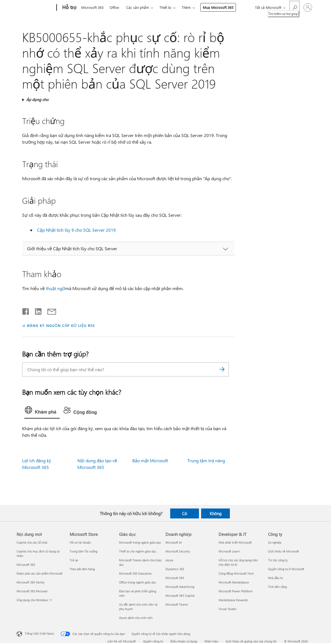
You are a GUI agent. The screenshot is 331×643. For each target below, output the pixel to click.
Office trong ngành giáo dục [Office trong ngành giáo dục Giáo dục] (137, 582)
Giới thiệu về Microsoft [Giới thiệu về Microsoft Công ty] (283, 551)
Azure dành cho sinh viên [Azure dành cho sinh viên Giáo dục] (136, 618)
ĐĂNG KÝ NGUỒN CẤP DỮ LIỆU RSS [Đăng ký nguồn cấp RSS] (60, 325)
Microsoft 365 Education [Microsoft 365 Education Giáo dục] (135, 573)
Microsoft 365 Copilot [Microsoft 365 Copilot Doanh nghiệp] (180, 595)
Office (114, 7)
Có (184, 513)
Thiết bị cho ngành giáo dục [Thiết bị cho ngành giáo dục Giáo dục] (137, 551)
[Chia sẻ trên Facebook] (26, 310)
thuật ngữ (55, 288)
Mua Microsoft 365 (218, 7)
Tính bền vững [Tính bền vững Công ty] (277, 587)
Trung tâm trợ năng (206, 460)
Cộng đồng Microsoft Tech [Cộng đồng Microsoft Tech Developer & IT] (236, 573)
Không (216, 513)
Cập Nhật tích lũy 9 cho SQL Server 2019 (76, 230)
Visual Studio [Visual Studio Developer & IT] (227, 609)
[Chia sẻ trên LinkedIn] (36, 310)
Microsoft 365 (92, 7)
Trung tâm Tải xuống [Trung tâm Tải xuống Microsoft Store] (83, 551)
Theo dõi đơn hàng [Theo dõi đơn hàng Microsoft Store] (82, 569)
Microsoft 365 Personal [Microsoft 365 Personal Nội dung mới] (32, 591)
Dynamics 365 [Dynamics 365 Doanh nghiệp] (175, 569)
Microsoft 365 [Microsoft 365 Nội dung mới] (26, 564)
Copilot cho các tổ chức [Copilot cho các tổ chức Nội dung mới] (32, 542)
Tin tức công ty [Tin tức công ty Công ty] (278, 560)
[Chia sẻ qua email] (49, 310)
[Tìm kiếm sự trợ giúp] (295, 7)
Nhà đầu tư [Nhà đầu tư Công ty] (275, 578)
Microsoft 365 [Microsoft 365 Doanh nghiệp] (175, 578)
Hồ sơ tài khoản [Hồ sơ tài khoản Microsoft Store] (80, 542)
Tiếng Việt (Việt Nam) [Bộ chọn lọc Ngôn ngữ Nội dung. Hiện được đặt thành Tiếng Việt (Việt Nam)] (39, 633)
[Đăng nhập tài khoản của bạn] (307, 7)
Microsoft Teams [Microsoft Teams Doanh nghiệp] (177, 604)
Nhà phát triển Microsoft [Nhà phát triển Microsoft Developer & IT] (235, 542)
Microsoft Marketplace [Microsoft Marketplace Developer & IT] (234, 582)
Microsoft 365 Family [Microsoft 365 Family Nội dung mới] (30, 582)
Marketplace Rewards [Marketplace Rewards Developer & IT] (233, 600)
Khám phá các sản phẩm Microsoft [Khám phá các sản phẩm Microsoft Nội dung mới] (39, 573)
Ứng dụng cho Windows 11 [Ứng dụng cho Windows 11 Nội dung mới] (34, 600)
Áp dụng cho (37, 99)
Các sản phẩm (137, 7)
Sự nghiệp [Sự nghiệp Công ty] (274, 542)
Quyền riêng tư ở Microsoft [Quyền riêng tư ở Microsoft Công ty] (286, 569)
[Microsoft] (35, 7)
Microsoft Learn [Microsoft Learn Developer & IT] (229, 551)
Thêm (186, 7)
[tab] (41, 411)
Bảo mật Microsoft (150, 460)
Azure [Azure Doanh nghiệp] (169, 560)
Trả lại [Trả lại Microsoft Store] (74, 560)
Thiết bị (165, 7)
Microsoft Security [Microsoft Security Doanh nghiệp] (178, 551)
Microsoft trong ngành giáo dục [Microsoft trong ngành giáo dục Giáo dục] (140, 542)
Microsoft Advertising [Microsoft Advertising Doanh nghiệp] (180, 587)
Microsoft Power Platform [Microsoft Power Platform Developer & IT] (236, 591)
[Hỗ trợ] (68, 7)
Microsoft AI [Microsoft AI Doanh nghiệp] (174, 542)
